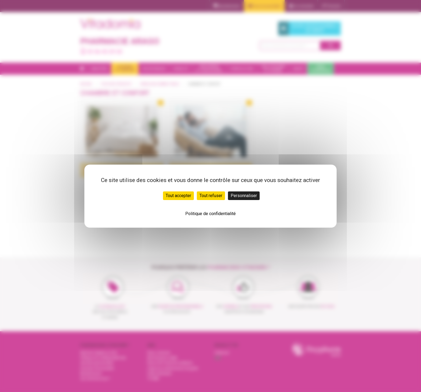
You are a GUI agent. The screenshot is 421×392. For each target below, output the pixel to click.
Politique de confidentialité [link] (210, 213)
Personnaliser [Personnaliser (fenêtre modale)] (244, 195)
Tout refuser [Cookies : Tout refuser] (210, 195)
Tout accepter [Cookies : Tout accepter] (178, 195)
